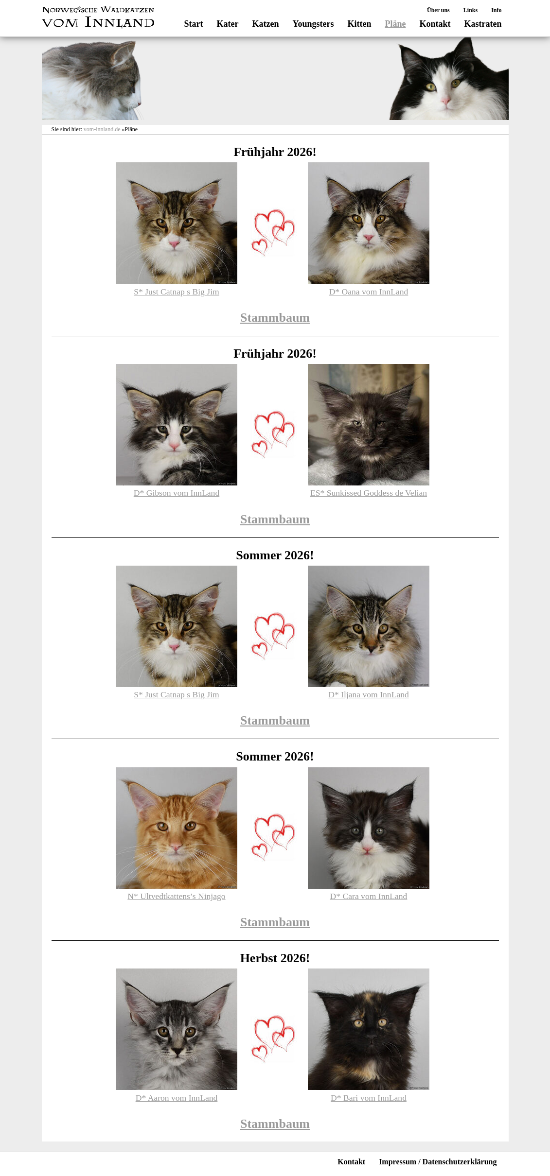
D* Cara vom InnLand (369, 896)
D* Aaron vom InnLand (177, 1098)
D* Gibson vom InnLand (176, 493)
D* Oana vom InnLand (368, 291)
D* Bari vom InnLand (369, 1098)
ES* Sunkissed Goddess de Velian (368, 493)
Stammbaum (275, 318)
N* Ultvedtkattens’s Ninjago (176, 896)
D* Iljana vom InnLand (368, 694)
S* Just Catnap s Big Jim (176, 291)
